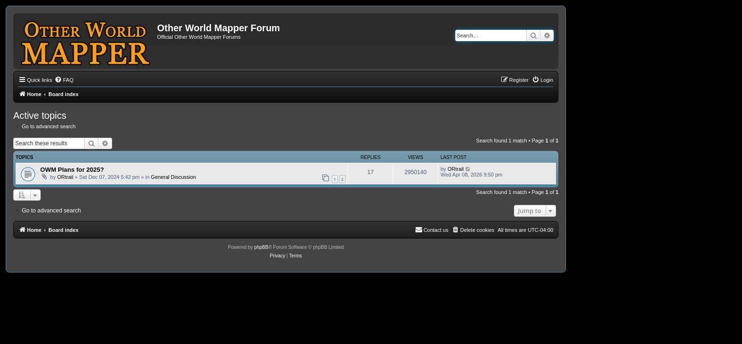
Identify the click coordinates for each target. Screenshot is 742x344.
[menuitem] (63, 80)
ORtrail (65, 177)
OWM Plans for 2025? (72, 169)
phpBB (261, 247)
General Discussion (173, 177)
